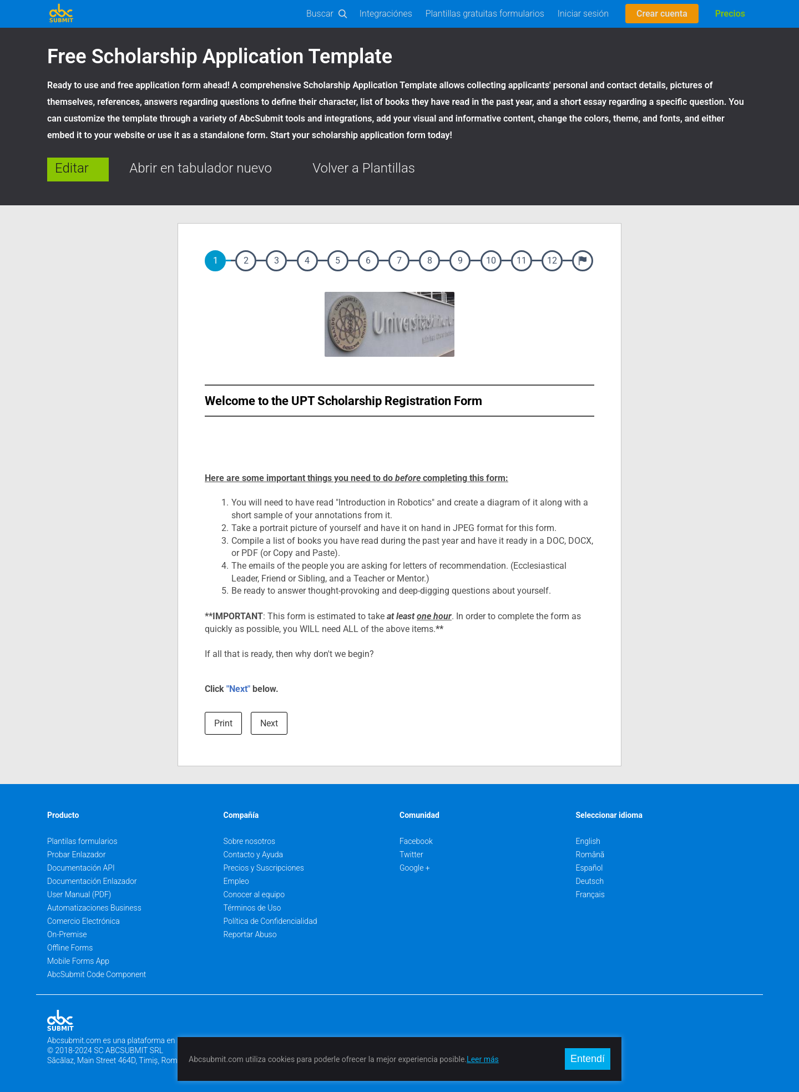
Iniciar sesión (583, 13)
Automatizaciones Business (94, 907)
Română (590, 854)
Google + (415, 867)
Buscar (319, 13)
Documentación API (81, 867)
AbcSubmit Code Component (96, 974)
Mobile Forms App (78, 961)
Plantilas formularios (82, 841)
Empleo (236, 881)
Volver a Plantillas (363, 168)
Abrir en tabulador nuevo (200, 168)
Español (589, 867)
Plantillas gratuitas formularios (485, 13)
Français (590, 894)
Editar (72, 168)
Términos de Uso (252, 907)
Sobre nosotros (250, 841)
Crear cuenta (661, 13)
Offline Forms (70, 947)
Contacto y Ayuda (254, 854)
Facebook (416, 841)
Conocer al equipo (254, 894)
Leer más (483, 1059)
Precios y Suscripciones (264, 867)
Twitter (411, 854)
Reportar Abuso (250, 934)
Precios (730, 13)
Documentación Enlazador (92, 881)
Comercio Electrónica (83, 921)
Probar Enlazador (76, 854)
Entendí (587, 1058)
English (588, 841)
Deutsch (590, 881)
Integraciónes (386, 13)
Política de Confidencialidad (270, 921)
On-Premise (67, 934)
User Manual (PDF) (79, 894)
